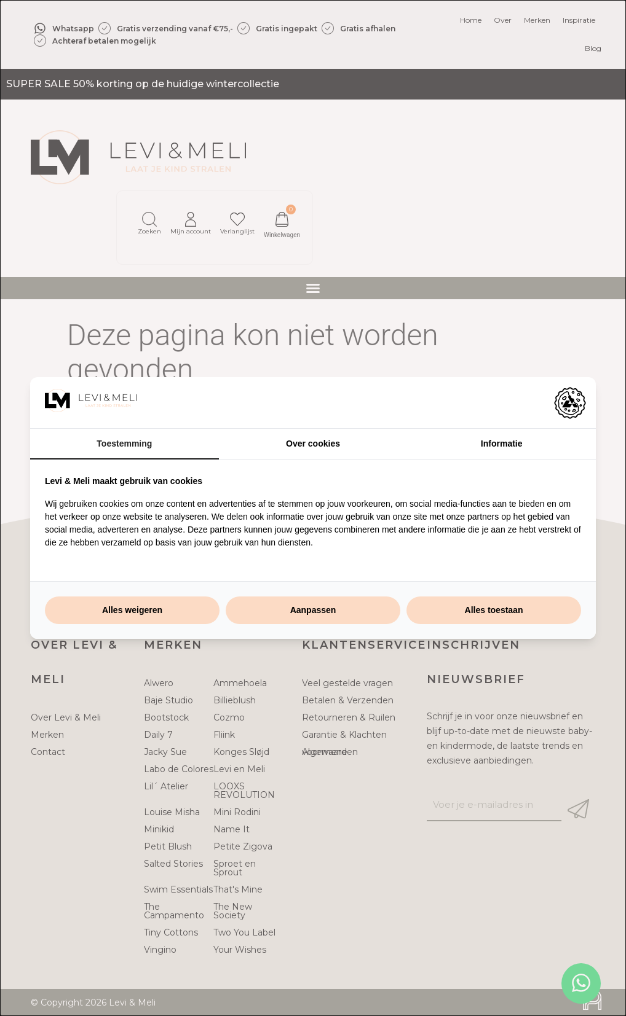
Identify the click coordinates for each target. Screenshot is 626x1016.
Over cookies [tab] (313, 443)
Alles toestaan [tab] (494, 610)
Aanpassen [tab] (313, 610)
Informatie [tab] (502, 443)
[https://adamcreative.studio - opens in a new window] (570, 403)
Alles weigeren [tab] (132, 610)
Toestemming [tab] (124, 443)
